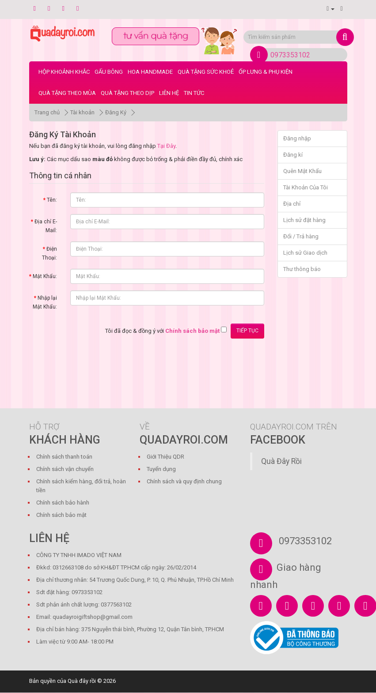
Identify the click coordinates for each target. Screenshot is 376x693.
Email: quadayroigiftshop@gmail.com (84, 617)
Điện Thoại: (49, 253)
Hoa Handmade (150, 71)
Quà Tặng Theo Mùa (67, 93)
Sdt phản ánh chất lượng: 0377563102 (84, 604)
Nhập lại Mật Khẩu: (45, 302)
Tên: (52, 200)
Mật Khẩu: (45, 276)
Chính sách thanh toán (64, 456)
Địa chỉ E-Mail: (45, 226)
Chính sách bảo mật (61, 515)
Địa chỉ (291, 203)
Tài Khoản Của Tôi (305, 187)
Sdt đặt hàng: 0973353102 (69, 592)
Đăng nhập (297, 138)
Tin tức (194, 93)
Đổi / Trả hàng (301, 236)
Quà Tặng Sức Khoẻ (206, 71)
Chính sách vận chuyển (65, 469)
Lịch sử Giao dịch (305, 252)
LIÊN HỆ (169, 93)
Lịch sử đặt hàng (304, 220)
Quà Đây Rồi (281, 461)
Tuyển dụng (161, 469)
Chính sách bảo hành (62, 502)
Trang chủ (47, 112)
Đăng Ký (115, 112)
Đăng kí (293, 154)
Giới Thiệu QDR (165, 456)
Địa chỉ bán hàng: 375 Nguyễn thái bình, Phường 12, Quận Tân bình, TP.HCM (130, 629)
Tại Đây (166, 146)
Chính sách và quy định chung (184, 481)
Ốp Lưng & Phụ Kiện (265, 71)
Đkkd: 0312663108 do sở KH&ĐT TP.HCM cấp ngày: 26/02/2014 (116, 567)
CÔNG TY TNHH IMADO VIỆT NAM (79, 555)
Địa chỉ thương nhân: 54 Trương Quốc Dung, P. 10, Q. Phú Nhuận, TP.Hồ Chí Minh (135, 579)
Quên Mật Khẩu (302, 171)
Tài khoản (82, 112)
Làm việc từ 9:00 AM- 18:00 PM (75, 641)
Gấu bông (109, 71)
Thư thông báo (302, 269)
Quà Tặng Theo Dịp (127, 93)
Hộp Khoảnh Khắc (64, 71)
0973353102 (290, 55)
